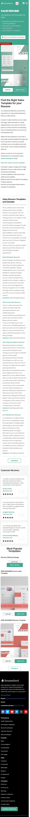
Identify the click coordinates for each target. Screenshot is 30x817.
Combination (5, 748)
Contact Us (4, 787)
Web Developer (6, 734)
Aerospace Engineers (8, 724)
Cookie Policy (5, 804)
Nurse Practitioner (7, 728)
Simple (3, 778)
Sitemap (3, 791)
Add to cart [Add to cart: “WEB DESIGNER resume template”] (20, 661)
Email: (3, 698)
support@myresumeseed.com (16, 698)
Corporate (4, 764)
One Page (4, 754)
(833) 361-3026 (19, 706)
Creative (3, 761)
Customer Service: (7, 706)
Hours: (3, 702)
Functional (4, 751)
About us (4, 784)
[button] (17, 3)
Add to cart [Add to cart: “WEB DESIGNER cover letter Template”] (20, 614)
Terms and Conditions (8, 801)
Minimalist (4, 768)
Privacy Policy (5, 798)
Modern (3, 771)
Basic (2, 741)
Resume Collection (7, 794)
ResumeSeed (5, 695)
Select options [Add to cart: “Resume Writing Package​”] (15, 565)
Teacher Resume (6, 731)
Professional (5, 774)
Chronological (5, 744)
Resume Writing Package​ (10, 557)
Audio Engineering (6, 721)
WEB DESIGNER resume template (13, 620)
